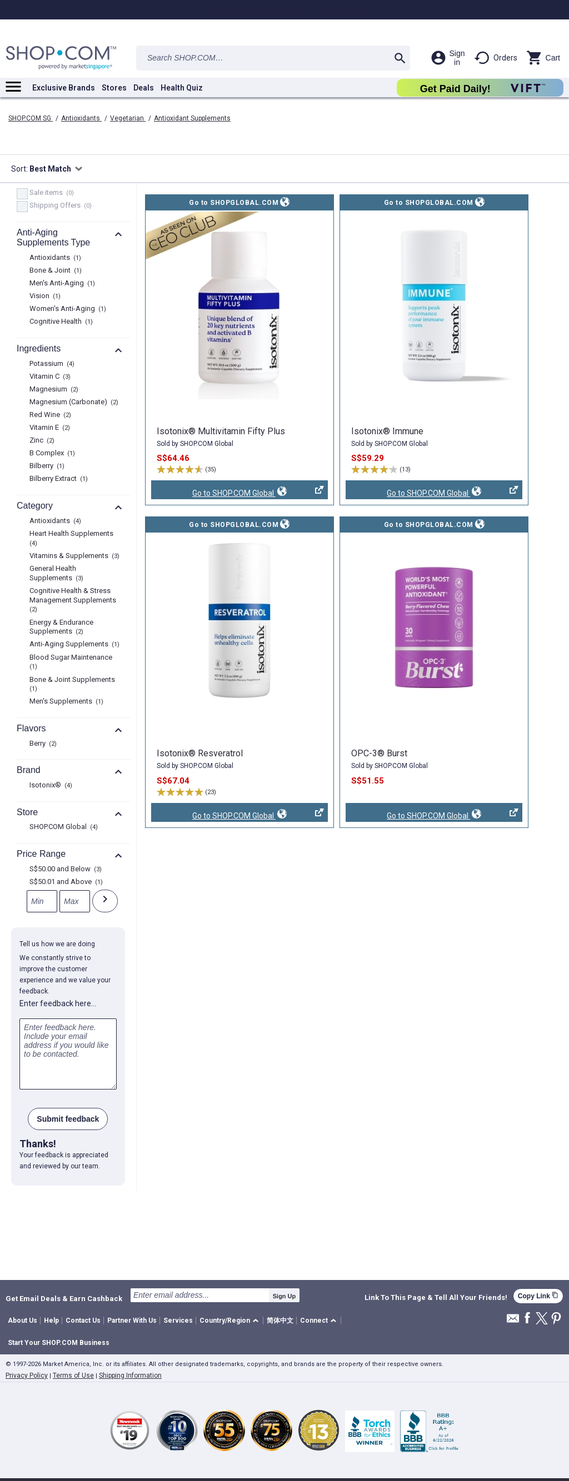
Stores (114, 87)
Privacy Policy (27, 1375)
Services (178, 1320)
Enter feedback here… (57, 1003)
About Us (22, 1320)
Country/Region (224, 1320)
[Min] (42, 901)
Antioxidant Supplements (192, 118)
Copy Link (538, 1296)
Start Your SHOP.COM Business (58, 1343)
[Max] (74, 901)
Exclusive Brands (63, 87)
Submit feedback (68, 1118)
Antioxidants (81, 118)
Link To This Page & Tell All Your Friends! (436, 1298)
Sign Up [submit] (284, 1296)
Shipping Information (130, 1375)
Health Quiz (182, 87)
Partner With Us (132, 1320)
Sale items (50, 193)
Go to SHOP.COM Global (237, 492)
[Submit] (105, 901)
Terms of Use (73, 1375)
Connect (314, 1320)
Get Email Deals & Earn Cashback (64, 1298)
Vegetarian (128, 118)
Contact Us (83, 1320)
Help (51, 1320)
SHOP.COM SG (30, 118)
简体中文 (280, 1320)
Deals (143, 87)
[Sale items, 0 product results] (22, 193)
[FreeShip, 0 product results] (22, 206)
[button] (230, 1320)
